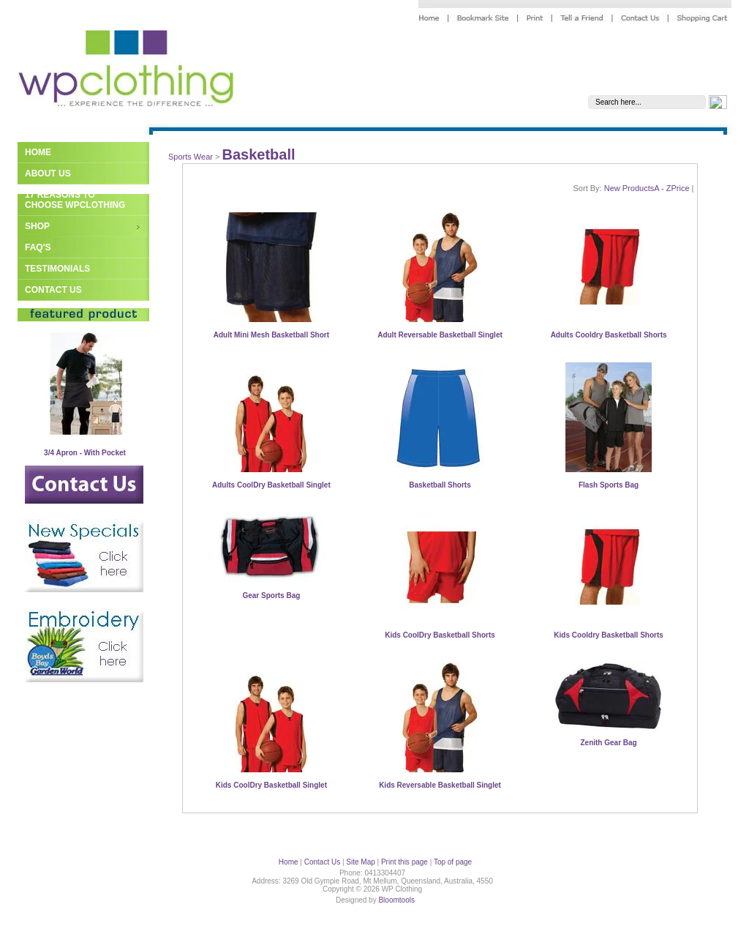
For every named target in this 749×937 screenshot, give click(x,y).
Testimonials (57, 269)
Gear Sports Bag (271, 595)
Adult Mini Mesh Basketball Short (271, 335)
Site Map (360, 862)
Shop (37, 226)
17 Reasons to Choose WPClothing (75, 200)
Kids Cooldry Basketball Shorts (608, 635)
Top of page (453, 862)
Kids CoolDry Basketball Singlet (271, 785)
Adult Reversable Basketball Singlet (440, 335)
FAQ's (38, 247)
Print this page (404, 862)
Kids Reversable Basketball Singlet (440, 785)
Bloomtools (396, 900)
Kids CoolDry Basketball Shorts (440, 635)
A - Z (662, 188)
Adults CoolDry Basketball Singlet (271, 485)
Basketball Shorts (439, 485)
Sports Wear (190, 156)
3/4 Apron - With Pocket (85, 453)
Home (38, 152)
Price (680, 188)
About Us (48, 173)
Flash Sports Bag (609, 485)
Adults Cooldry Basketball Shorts (609, 335)
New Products (629, 188)
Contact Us (53, 290)
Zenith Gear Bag (608, 743)
